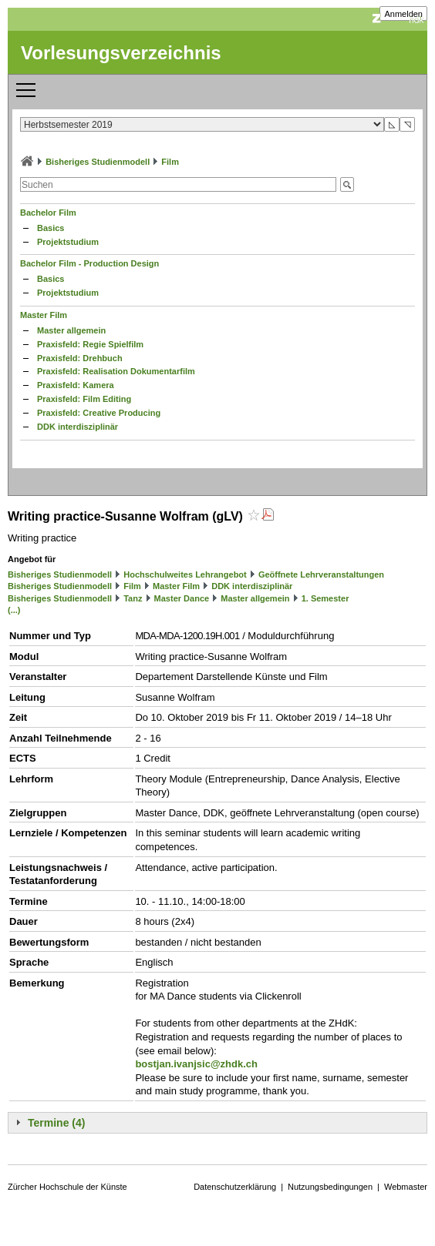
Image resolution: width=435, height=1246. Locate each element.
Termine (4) (56, 1123)
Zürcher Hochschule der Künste (67, 1186)
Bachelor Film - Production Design (89, 263)
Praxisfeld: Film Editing (84, 399)
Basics (50, 228)
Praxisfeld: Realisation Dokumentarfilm (116, 371)
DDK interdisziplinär (77, 426)
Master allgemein (71, 330)
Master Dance (182, 598)
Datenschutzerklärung (235, 1186)
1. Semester (325, 598)
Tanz (132, 598)
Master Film (43, 315)
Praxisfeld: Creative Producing (98, 412)
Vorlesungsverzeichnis (121, 52)
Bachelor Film (48, 212)
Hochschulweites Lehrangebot (185, 574)
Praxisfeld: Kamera (75, 385)
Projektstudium (68, 241)
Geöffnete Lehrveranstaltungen (321, 574)
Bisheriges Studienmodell (98, 161)
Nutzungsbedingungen (330, 1186)
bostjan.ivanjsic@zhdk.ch (196, 1064)
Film (170, 161)
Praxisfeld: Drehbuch (80, 358)
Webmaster (405, 1186)
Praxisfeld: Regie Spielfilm (90, 344)
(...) (14, 610)
